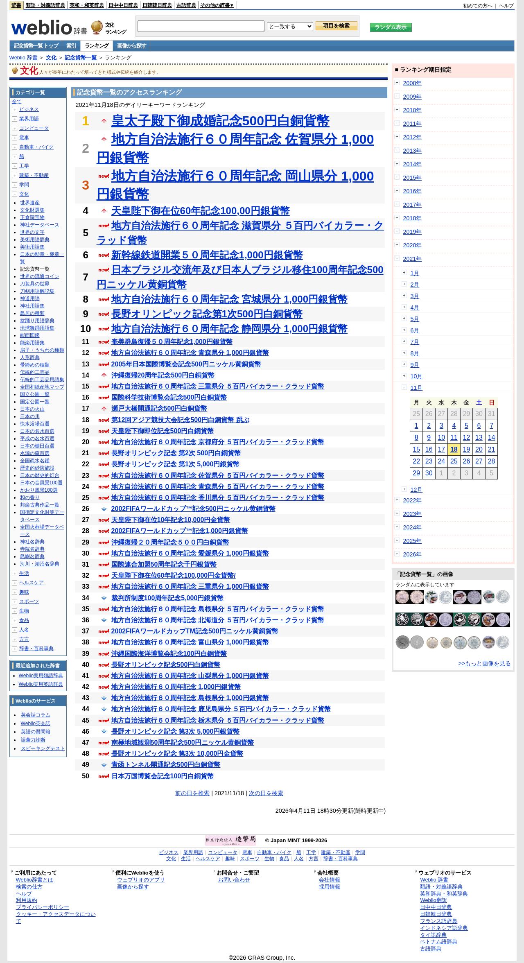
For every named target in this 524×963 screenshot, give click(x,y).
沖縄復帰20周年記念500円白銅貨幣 (163, 375)
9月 (414, 365)
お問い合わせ (234, 880)
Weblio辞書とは (34, 880)
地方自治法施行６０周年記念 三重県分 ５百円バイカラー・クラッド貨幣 (218, 386)
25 (454, 461)
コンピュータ (34, 128)
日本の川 (30, 416)
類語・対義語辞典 (45, 5)
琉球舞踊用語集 (37, 328)
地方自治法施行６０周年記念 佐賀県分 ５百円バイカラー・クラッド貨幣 (218, 475)
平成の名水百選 (37, 438)
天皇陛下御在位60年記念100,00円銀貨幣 (200, 210)
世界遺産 (30, 203)
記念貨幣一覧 (81, 57)
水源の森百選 (35, 453)
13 (479, 437)
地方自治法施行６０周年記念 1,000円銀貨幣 (176, 686)
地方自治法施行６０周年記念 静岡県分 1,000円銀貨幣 (229, 328)
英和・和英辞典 (87, 5)
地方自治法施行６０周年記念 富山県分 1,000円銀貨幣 (190, 642)
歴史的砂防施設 (37, 468)
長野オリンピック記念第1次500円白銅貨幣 (207, 313)
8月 (414, 353)
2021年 (412, 258)
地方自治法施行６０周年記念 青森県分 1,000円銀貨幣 (190, 352)
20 (479, 449)
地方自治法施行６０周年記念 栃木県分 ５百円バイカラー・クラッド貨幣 (218, 720)
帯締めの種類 (35, 365)
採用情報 (329, 887)
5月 (414, 319)
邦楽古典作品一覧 (39, 505)
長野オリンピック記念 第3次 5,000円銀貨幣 (175, 731)
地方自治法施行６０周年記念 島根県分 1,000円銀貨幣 (190, 697)
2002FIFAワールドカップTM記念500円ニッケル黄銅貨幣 (194, 631)
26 (466, 461)
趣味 (24, 592)
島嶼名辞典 (32, 556)
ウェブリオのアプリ (141, 880)
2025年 (412, 541)
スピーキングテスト (43, 748)
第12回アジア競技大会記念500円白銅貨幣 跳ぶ (180, 419)
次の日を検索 (266, 793)
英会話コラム (35, 715)
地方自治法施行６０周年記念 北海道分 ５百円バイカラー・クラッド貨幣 (218, 620)
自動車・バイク (36, 147)
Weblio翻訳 (433, 900)
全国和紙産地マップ (42, 387)
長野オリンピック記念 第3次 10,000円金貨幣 (177, 753)
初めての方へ (477, 6)
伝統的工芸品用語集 (42, 379)
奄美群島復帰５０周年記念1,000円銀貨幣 (172, 341)
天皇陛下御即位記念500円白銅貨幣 (162, 430)
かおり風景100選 (39, 490)
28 (491, 461)
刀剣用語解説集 (37, 291)
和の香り (30, 497)
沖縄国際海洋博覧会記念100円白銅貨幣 (169, 653)
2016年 (412, 191)
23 (429, 461)
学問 (24, 185)
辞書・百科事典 (36, 648)
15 (416, 449)
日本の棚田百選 (37, 446)
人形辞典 (30, 357)
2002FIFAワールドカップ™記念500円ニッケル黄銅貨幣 (193, 508)
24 (441, 461)
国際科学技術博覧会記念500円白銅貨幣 (169, 397)
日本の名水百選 (37, 431)
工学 (24, 166)
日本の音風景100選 (41, 483)
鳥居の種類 (32, 313)
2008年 (412, 83)
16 (429, 449)
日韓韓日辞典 (157, 5)
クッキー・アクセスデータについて (56, 917)
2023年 (412, 514)
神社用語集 (32, 306)
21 (491, 449)
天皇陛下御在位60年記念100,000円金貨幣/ (173, 575)
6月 (414, 330)
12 (466, 437)
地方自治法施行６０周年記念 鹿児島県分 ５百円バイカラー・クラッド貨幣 (221, 708)
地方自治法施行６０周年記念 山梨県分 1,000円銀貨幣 (190, 675)
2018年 (412, 218)
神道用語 (30, 298)
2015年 (412, 177)
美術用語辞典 (35, 239)
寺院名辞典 (32, 549)
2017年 (412, 204)
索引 (71, 46)
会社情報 (329, 880)
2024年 (412, 527)
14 (491, 437)
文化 (51, 57)
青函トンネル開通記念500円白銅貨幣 (166, 764)
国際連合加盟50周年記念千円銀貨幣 (164, 564)
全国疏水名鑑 (35, 460)
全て (17, 101)
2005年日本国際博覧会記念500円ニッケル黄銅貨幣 (186, 364)
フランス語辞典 (438, 921)
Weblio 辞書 (23, 57)
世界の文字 (32, 232)
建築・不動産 (34, 175)
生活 (24, 573)
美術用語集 (32, 247)
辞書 (16, 5)
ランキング (97, 46)
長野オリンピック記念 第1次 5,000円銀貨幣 (175, 464)
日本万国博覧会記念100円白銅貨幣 (162, 776)
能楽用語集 (32, 343)
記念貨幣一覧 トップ (36, 46)
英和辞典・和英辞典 (444, 894)
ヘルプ (506, 6)
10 (441, 437)
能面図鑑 (30, 335)
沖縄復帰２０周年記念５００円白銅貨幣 (170, 542)
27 (479, 461)
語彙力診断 (33, 740)
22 (416, 461)
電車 (24, 137)
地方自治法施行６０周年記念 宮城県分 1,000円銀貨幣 (229, 299)
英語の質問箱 (35, 732)
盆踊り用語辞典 (37, 320)
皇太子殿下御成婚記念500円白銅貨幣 (220, 120)
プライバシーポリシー (42, 907)
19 (466, 449)
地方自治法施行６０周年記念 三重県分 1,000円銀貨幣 (190, 586)
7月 (414, 342)
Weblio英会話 (35, 723)
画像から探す (131, 46)
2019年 (412, 231)
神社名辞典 (32, 542)
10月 (416, 376)
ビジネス (29, 109)
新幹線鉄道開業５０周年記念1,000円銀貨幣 (207, 254)
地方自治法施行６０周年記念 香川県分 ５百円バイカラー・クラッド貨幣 (218, 497)
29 (416, 473)
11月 (416, 387)
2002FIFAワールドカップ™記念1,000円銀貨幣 (179, 530)
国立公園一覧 (35, 394)
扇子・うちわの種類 (42, 350)
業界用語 (29, 119)
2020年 (412, 245)
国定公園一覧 (35, 402)
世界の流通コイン (39, 276)
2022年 (412, 500)
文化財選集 (32, 210)
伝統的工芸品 (35, 372)
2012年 (412, 137)
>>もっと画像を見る (484, 663)
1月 (414, 273)
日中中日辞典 (123, 5)
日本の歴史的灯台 (39, 475)
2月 (414, 284)
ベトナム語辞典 (438, 941)
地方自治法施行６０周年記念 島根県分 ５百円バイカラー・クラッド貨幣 (218, 609)
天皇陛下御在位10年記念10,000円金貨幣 (170, 519)
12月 (416, 489)
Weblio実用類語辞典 (41, 675)
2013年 (412, 150)
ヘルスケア (31, 582)
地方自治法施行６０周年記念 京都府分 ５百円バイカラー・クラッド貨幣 (218, 442)
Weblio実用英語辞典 (41, 684)
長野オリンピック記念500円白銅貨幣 (166, 664)
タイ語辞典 (433, 935)
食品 (24, 620)
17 (441, 449)
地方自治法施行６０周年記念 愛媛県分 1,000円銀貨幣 (190, 553)
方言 (24, 639)
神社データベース (39, 225)
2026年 (412, 554)
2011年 (412, 123)
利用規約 (26, 900)
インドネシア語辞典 (444, 928)
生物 (24, 611)
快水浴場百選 (35, 424)
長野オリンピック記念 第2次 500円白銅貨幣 (176, 453)
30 (429, 473)
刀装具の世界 (35, 284)
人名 (24, 630)
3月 (414, 296)
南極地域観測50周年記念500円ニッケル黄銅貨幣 (182, 742)
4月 (414, 307)
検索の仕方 (29, 887)
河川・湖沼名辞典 (39, 564)
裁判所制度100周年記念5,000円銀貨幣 (167, 598)
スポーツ (29, 601)
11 (454, 437)
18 (454, 449)
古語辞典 (186, 5)
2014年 (412, 164)
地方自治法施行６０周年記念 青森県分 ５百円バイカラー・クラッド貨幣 (218, 486)
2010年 (412, 110)
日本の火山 (32, 409)
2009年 (412, 96)
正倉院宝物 (32, 217)
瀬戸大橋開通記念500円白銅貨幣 (159, 408)
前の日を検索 (192, 793)
